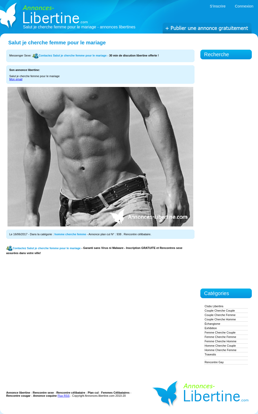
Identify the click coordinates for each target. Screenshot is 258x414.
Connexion (244, 6)
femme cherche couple (220, 332)
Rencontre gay (214, 362)
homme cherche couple (220, 345)
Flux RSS (63, 395)
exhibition (211, 328)
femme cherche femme (220, 336)
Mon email (15, 79)
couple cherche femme (220, 314)
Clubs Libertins (214, 306)
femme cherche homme (220, 341)
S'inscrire (217, 6)
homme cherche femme (70, 234)
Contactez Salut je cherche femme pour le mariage (69, 55)
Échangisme (212, 323)
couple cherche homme (220, 319)
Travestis (210, 354)
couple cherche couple (220, 310)
